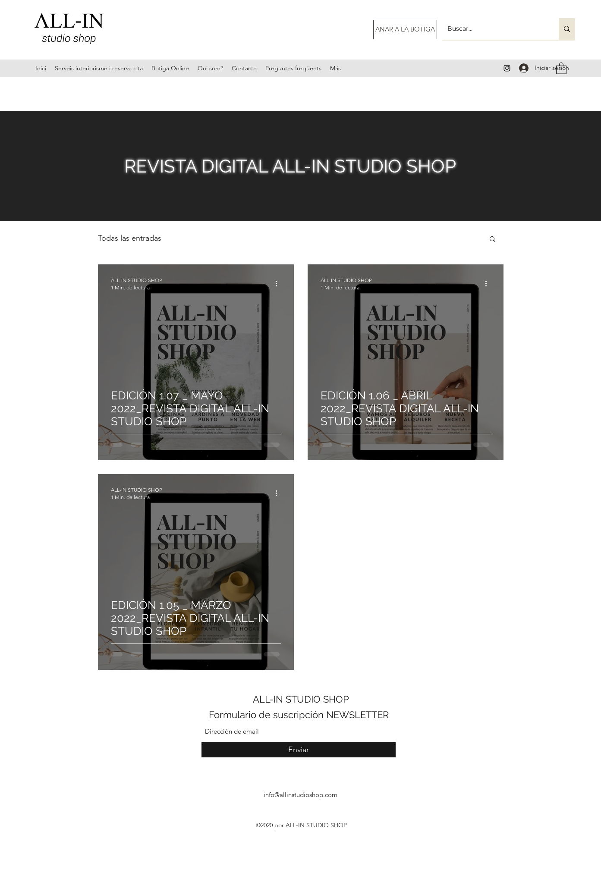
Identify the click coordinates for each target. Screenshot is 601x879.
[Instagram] (507, 68)
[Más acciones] (279, 283)
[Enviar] (298, 749)
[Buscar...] (494, 29)
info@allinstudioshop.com (300, 795)
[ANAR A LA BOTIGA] (405, 29)
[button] (561, 68)
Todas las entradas (129, 238)
